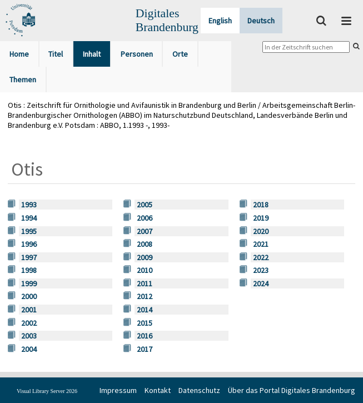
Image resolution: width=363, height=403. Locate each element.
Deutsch (261, 21)
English (220, 21)
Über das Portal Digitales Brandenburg (291, 390)
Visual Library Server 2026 (47, 391)
